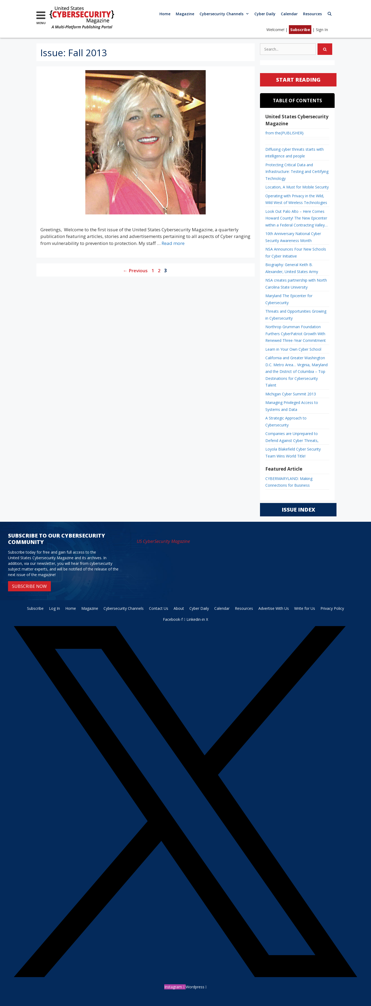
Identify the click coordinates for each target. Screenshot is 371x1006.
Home (164, 13)
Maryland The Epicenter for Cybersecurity (288, 299)
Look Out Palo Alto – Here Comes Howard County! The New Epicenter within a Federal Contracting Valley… (296, 218)
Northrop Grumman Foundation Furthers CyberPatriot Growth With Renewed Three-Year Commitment (295, 333)
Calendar (289, 13)
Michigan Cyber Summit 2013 (290, 393)
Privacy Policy (332, 608)
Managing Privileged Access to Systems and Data (291, 406)
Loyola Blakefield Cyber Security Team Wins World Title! (293, 453)
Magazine (185, 13)
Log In (54, 608)
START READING (298, 79)
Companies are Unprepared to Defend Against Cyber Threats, (292, 437)
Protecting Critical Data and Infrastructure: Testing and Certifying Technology (296, 171)
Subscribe (300, 29)
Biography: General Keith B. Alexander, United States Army (291, 268)
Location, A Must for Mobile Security (297, 187)
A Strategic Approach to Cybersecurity (286, 421)
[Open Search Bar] (329, 13)
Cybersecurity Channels (226, 13)
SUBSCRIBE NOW (29, 586)
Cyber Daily (265, 13)
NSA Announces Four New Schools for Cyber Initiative (295, 253)
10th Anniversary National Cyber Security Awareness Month (293, 237)
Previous (135, 270)
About (179, 608)
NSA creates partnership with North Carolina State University (296, 284)
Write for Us (304, 608)
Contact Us (158, 608)
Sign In (322, 29)
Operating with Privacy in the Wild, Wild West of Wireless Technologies (296, 199)
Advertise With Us (273, 608)
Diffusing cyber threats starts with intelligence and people (294, 153)
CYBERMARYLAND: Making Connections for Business (288, 482)
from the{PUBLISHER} (284, 132)
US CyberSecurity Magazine (163, 541)
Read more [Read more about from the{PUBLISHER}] (173, 243)
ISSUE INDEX (298, 509)
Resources (312, 13)
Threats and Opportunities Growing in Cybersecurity (295, 315)
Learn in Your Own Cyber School (293, 349)
